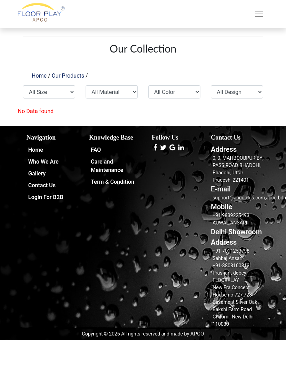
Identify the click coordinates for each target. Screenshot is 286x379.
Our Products (68, 75)
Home (39, 75)
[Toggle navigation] (258, 14)
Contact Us (42, 185)
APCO (197, 334)
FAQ (96, 150)
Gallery (37, 173)
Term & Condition (112, 182)
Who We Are (43, 161)
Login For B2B (45, 197)
